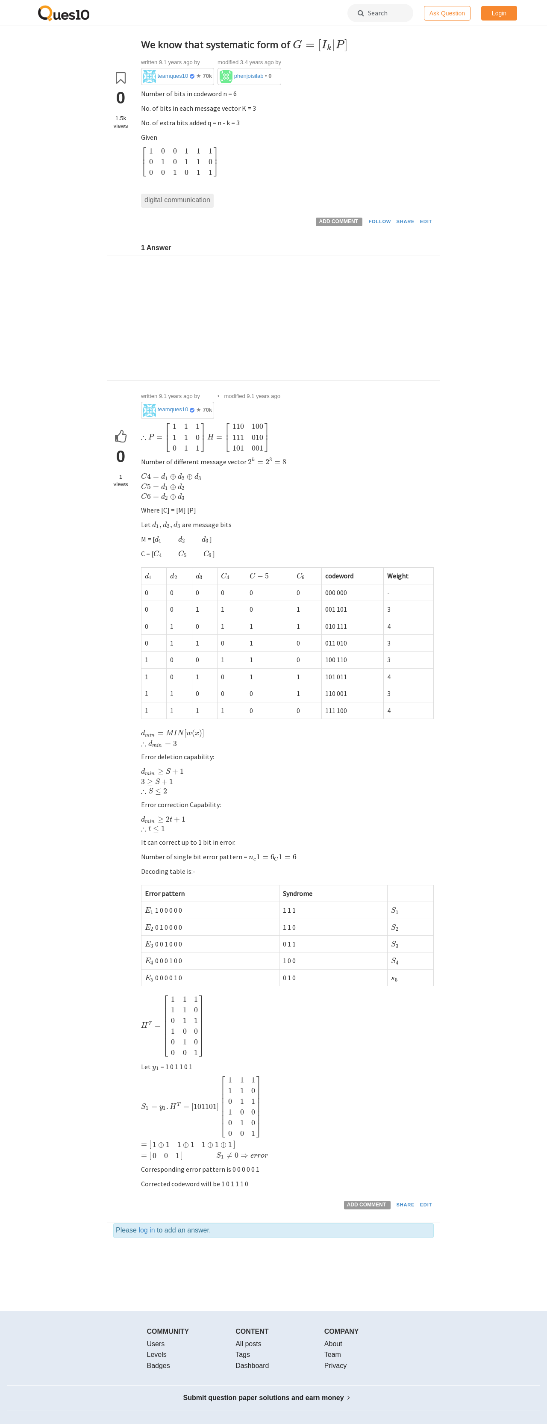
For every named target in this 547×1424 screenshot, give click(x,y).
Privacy (335, 1365)
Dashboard (252, 1365)
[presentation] (320, 44)
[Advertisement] (287, 320)
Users (156, 1343)
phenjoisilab (249, 76)
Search (373, 13)
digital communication (177, 199)
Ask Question (447, 13)
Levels (157, 1354)
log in (146, 1230)
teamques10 (173, 76)
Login (499, 13)
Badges (158, 1365)
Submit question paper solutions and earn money (266, 1397)
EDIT (426, 221)
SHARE (406, 221)
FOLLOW (379, 221)
